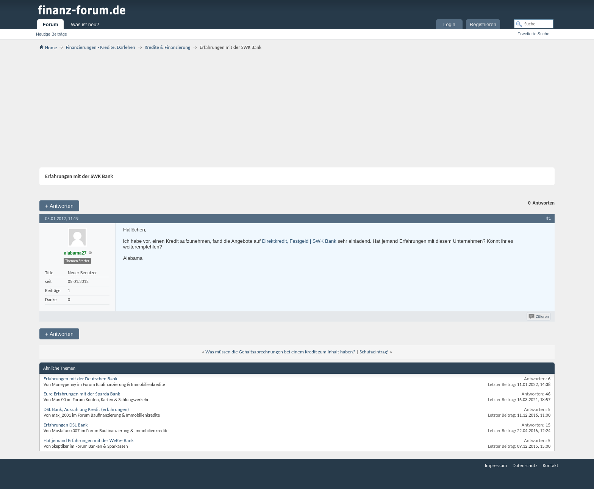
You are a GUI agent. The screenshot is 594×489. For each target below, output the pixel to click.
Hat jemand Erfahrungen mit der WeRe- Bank (89, 440)
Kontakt (550, 465)
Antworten (59, 206)
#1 (548, 218)
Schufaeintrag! (374, 352)
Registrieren (483, 24)
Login (449, 24)
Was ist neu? (85, 24)
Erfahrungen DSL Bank (66, 425)
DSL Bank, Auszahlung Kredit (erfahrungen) (86, 409)
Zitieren (539, 316)
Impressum (496, 465)
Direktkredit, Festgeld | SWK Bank (299, 241)
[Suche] (533, 23)
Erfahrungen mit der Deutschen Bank (80, 378)
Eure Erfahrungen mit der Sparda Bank (82, 394)
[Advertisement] (297, 109)
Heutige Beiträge (51, 34)
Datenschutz (525, 465)
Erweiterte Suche (533, 33)
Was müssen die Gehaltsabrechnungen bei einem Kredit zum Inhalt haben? (280, 352)
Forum (50, 24)
